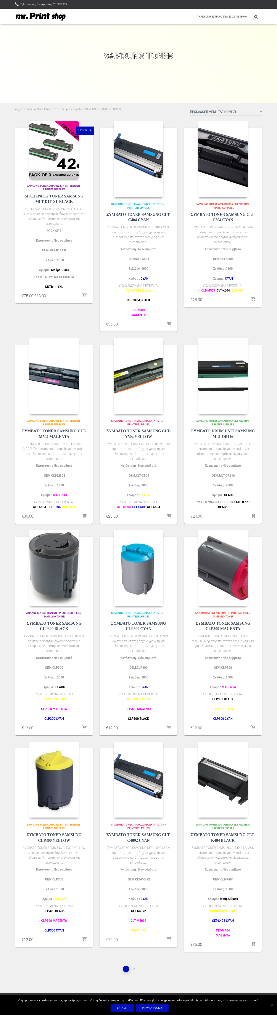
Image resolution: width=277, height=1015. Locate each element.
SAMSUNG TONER (37, 185)
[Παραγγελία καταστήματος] (226, 112)
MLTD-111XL (54, 287)
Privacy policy (152, 1007)
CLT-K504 (223, 290)
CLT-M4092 (138, 920)
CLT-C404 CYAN (223, 920)
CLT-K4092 (138, 911)
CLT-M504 (208, 290)
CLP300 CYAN (54, 718)
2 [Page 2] (134, 969)
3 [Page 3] (142, 969)
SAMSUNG (91, 109)
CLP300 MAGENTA (54, 709)
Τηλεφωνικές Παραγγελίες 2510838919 (43, 4)
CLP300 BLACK (222, 699)
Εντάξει (122, 1007)
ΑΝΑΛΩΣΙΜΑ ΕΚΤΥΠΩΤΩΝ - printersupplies (58, 109)
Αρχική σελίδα (23, 109)
